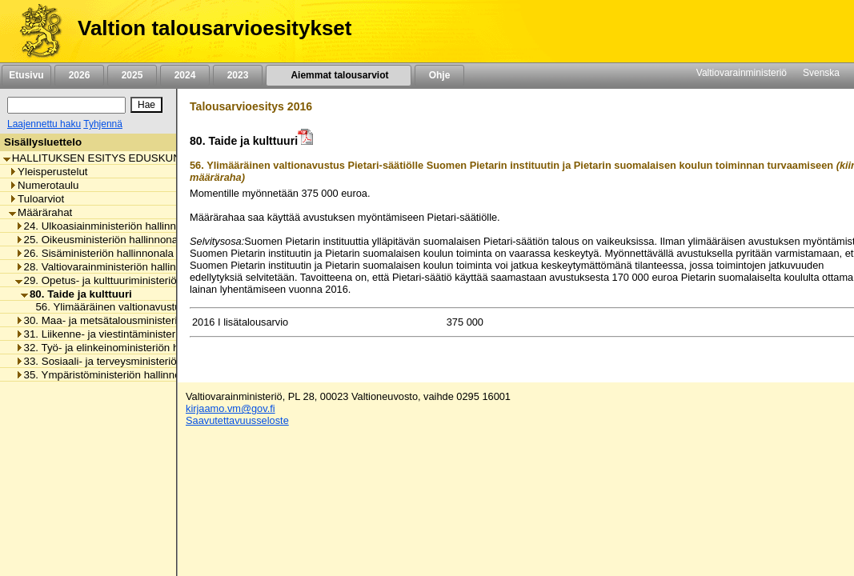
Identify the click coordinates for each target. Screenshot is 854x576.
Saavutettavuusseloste (237, 420)
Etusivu (26, 75)
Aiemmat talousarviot (338, 75)
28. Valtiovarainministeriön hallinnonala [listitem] (111, 267)
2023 (238, 75)
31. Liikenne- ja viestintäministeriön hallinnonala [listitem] (132, 334)
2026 (79, 75)
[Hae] (146, 105)
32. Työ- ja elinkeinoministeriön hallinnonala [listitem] (123, 348)
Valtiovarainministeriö (741, 72)
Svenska (821, 72)
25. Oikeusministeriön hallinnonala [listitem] (100, 240)
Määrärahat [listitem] (40, 212)
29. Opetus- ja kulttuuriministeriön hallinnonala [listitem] (129, 280)
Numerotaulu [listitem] (43, 185)
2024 (185, 75)
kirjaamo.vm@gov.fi (230, 408)
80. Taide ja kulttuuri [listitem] (76, 294)
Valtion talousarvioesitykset (214, 28)
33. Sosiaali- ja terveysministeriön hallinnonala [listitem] (129, 361)
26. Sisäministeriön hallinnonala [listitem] (94, 253)
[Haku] (66, 105)
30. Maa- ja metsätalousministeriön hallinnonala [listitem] (132, 320)
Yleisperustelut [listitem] (48, 172)
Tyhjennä (102, 124)
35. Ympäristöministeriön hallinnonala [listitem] (108, 375)
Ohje (439, 75)
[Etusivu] (35, 31)
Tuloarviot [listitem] (36, 199)
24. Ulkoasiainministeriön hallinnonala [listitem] (108, 226)
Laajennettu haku (44, 124)
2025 (132, 75)
